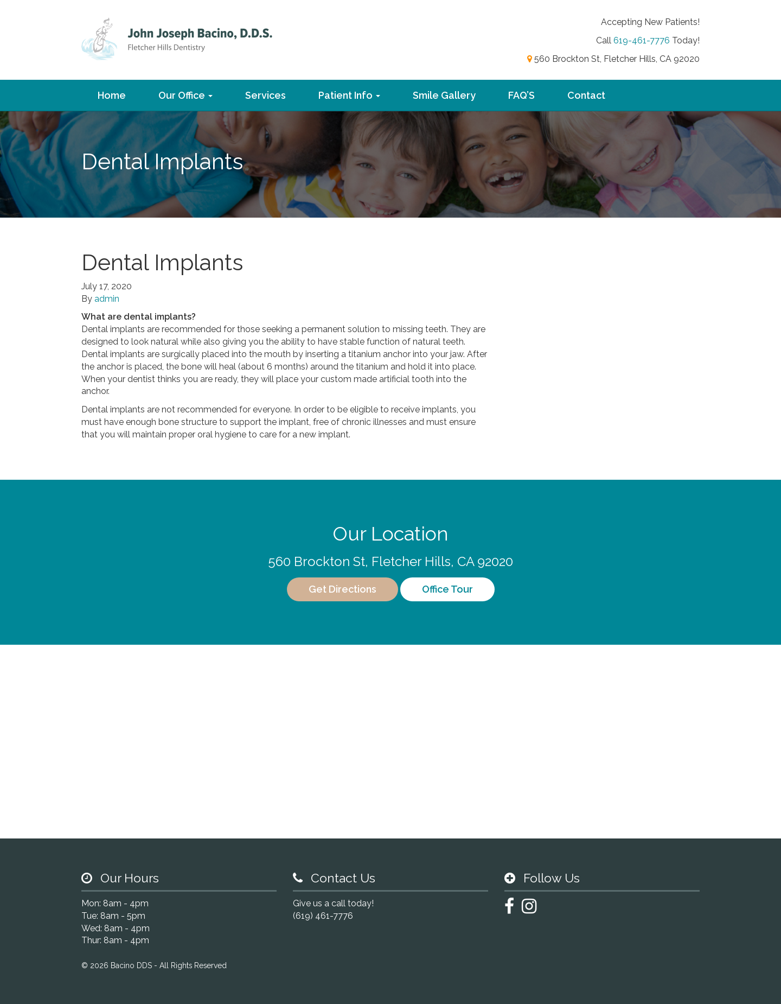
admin (106, 299)
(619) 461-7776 (323, 916)
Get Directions (342, 589)
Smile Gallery (444, 95)
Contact (586, 95)
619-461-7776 (641, 40)
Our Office (185, 95)
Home (112, 95)
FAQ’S (521, 95)
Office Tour (447, 589)
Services (265, 95)
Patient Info (349, 95)
